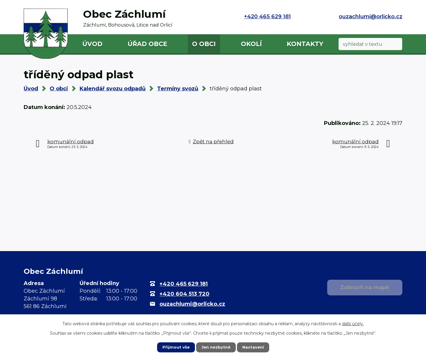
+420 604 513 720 (184, 294)
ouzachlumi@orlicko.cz (370, 16)
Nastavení (254, 347)
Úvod (92, 44)
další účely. (353, 323)
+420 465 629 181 (267, 16)
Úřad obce (147, 44)
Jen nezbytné (215, 347)
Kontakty (305, 44)
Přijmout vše (174, 347)
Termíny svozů (177, 88)
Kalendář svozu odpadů (113, 88)
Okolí (251, 44)
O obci (204, 44)
